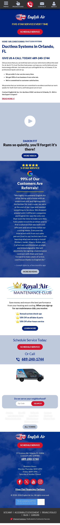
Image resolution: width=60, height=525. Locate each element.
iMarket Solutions (19, 517)
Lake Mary (34, 414)
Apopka (9, 411)
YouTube (33, 480)
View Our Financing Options (30, 487)
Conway (48, 411)
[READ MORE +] (8, 99)
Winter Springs (31, 420)
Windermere (32, 417)
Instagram (40, 480)
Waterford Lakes (13, 417)
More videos (30, 156)
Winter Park (49, 417)
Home (4, 41)
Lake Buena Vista (16, 414)
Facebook (20, 480)
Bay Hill (21, 411)
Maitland (48, 414)
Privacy (39, 502)
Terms (43, 502)
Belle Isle (35, 411)
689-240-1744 (30, 4)
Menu (6, 6)
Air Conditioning (16, 41)
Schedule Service (30, 345)
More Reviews (30, 270)
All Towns (30, 425)
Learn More (30, 327)
